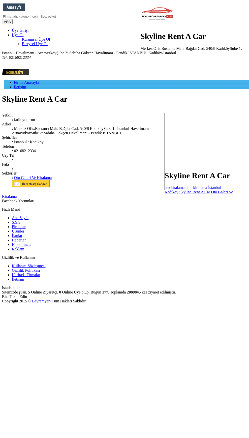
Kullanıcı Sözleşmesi (29, 266)
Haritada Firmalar (26, 275)
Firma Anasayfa (26, 82)
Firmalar (19, 227)
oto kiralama (175, 187)
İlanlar (17, 236)
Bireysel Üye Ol (35, 44)
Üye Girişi (20, 30)
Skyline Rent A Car (194, 192)
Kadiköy (171, 192)
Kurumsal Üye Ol (36, 39)
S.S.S (16, 222)
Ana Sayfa (20, 218)
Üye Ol (18, 35)
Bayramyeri (42, 301)
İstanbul (214, 187)
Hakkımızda (21, 244)
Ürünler (18, 231)
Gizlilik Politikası (26, 270)
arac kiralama (196, 187)
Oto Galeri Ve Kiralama (33, 177)
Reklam (18, 249)
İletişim (20, 87)
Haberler (19, 240)
